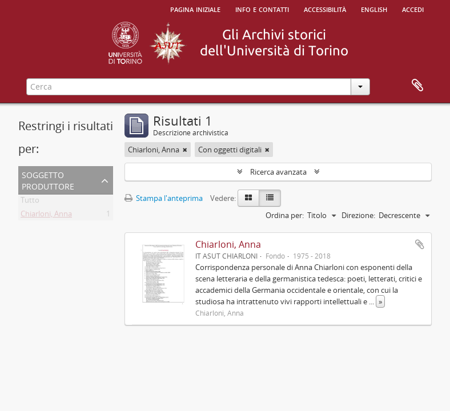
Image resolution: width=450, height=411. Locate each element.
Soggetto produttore (48, 179)
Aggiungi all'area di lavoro (419, 244)
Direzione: (358, 215)
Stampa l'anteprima (163, 198)
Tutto (30, 202)
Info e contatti (262, 8)
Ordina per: (285, 215)
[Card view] (248, 198)
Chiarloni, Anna (46, 216)
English (374, 8)
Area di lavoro (417, 85)
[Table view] (270, 198)
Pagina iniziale (195, 8)
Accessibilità (325, 8)
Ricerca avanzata (278, 172)
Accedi (413, 8)
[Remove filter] (185, 149)
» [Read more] (380, 301)
